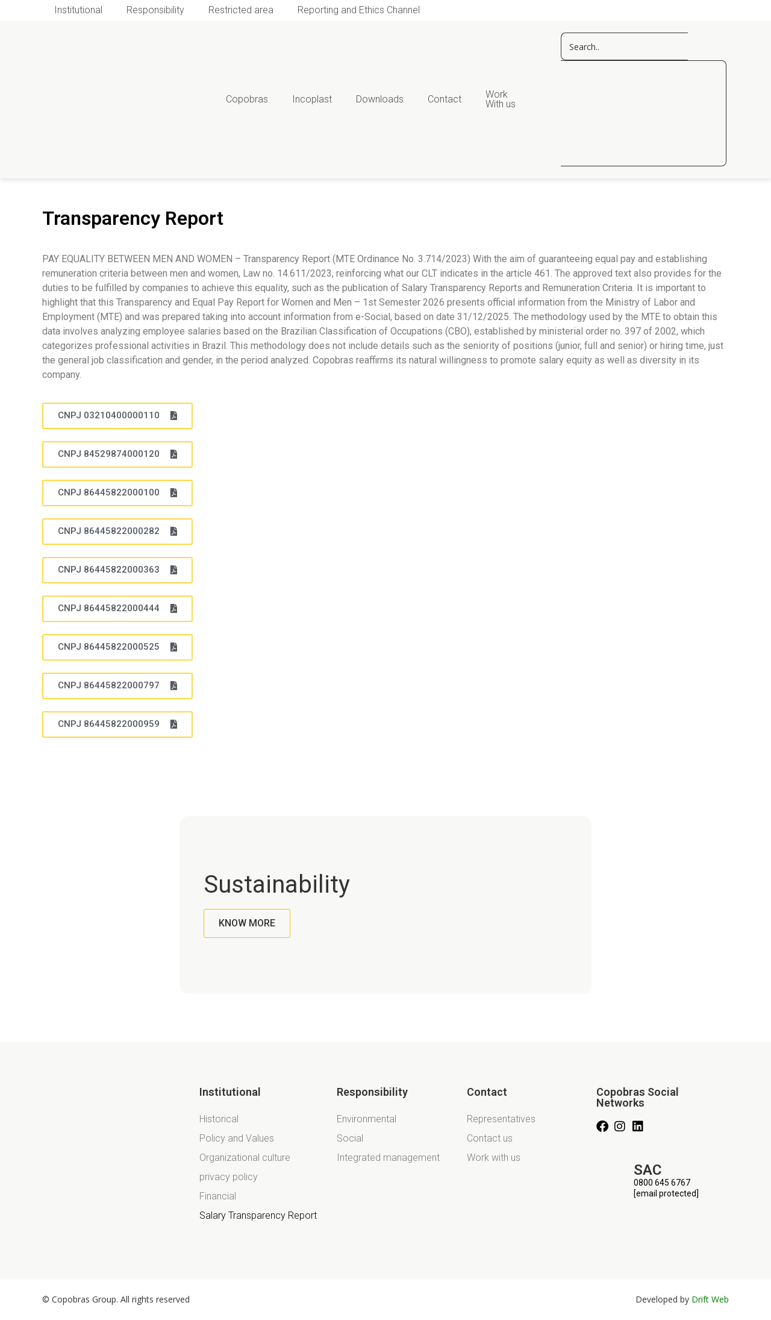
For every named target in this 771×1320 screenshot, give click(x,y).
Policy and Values (236, 1138)
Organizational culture (244, 1157)
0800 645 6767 (662, 1182)
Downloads (380, 99)
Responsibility (155, 10)
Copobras (247, 99)
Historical (219, 1119)
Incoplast (312, 99)
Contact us (490, 1138)
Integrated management (388, 1157)
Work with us (493, 1157)
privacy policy (228, 1177)
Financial (217, 1196)
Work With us (500, 99)
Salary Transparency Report (258, 1215)
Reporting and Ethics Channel (359, 10)
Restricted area (240, 10)
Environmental (366, 1119)
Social (350, 1138)
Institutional (78, 10)
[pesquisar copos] (624, 46)
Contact (444, 99)
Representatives (501, 1119)
